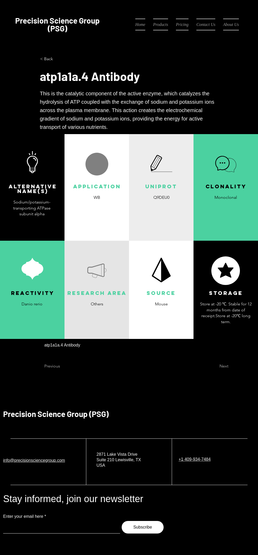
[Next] (215, 366)
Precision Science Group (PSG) (56, 414)
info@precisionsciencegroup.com (34, 460)
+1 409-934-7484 (195, 459)
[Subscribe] (143, 527)
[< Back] (57, 59)
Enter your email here (23, 516)
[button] (96, 209)
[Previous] (61, 366)
